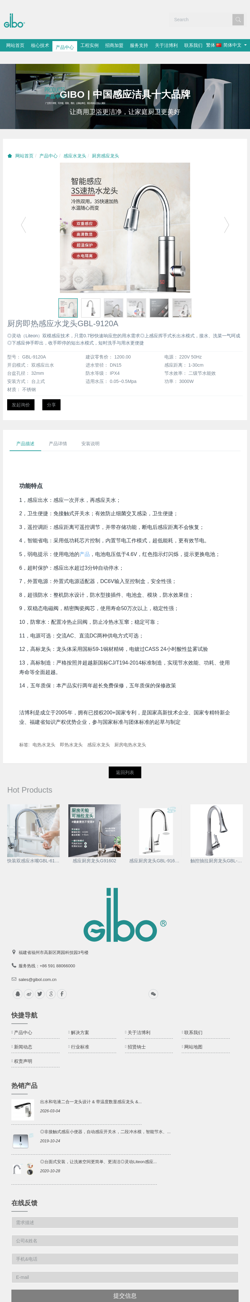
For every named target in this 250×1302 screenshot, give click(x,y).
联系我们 (214, 45)
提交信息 (125, 1283)
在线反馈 (24, 1190)
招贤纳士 (137, 1034)
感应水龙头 (74, 143)
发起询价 (21, 392)
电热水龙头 (44, 732)
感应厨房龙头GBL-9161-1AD (155, 848)
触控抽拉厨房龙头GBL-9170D (216, 848)
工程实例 (99, 45)
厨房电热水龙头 (130, 732)
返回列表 (125, 760)
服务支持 (155, 45)
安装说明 (90, 431)
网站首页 (16, 45)
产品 (84, 542)
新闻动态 (23, 1034)
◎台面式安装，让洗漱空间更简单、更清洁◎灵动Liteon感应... (98, 1149)
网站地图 (193, 1034)
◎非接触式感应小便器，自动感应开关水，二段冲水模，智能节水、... (105, 1119)
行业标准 (80, 1034)
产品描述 (25, 431)
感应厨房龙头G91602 (94, 848)
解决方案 (80, 1020)
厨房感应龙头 (105, 143)
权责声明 (23, 1048)
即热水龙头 (71, 732)
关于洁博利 (184, 45)
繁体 (17, 57)
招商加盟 (127, 45)
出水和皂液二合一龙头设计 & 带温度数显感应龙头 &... (91, 1089)
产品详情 (58, 431)
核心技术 (44, 45)
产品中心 (72, 45)
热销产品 (24, 1073)
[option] (125, 84)
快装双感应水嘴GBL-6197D (33, 848)
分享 (51, 392)
